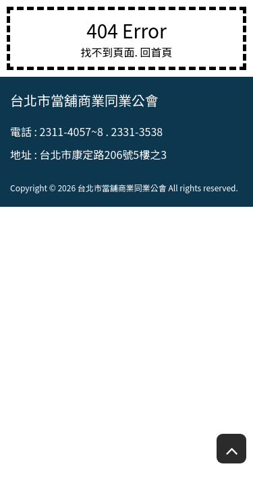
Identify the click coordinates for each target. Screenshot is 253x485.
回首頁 (156, 52)
